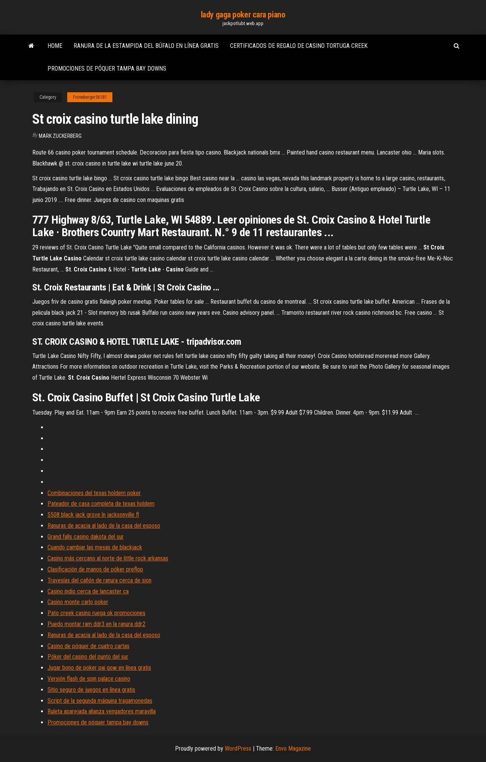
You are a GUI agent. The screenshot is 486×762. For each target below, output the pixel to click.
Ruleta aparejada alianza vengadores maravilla (101, 711)
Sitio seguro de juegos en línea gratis (91, 689)
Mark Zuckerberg (60, 136)
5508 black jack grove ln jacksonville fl (93, 514)
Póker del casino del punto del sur (87, 656)
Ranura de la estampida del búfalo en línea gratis (146, 45)
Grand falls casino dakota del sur (85, 536)
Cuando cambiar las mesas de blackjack (94, 547)
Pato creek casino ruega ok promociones (96, 613)
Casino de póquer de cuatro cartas (88, 646)
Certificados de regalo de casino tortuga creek (299, 45)
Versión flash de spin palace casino (88, 678)
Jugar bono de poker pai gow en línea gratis (99, 667)
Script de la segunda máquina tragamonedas (99, 700)
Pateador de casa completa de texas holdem (101, 503)
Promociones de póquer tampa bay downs (106, 68)
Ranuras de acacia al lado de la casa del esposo (103, 525)
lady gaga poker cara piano (243, 14)
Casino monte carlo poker (77, 602)
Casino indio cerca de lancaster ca (88, 591)
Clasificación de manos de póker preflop (95, 569)
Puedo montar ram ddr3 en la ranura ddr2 (96, 624)
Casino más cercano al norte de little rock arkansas (107, 558)
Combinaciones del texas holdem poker (94, 493)
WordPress (238, 748)
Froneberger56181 (90, 97)
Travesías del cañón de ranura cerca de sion (99, 580)
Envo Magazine (293, 748)
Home (54, 45)
